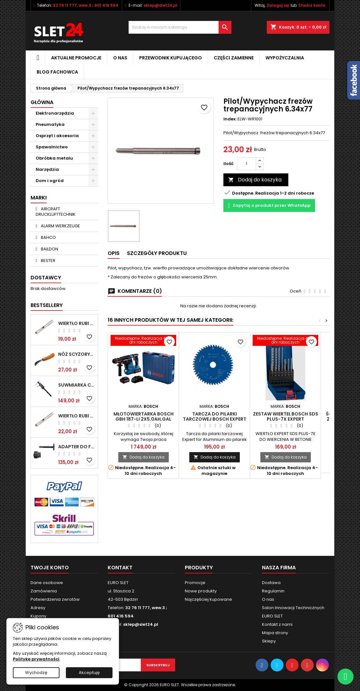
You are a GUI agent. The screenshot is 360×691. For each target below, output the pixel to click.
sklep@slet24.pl (160, 5)
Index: (230, 119)
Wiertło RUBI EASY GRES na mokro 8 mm (76, 415)
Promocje (195, 583)
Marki (39, 197)
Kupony (38, 616)
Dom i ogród (50, 181)
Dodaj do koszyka (255, 179)
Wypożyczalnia (285, 58)
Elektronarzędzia (55, 113)
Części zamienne (234, 58)
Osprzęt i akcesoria (57, 136)
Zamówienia (44, 591)
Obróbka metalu (54, 158)
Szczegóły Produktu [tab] (157, 253)
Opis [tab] (114, 253)
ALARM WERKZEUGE (60, 226)
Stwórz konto (311, 5)
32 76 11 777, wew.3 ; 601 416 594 (85, 5)
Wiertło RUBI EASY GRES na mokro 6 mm (76, 323)
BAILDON (49, 249)
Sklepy (269, 641)
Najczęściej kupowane (208, 599)
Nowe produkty (201, 591)
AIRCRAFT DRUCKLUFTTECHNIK (56, 211)
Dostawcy (46, 277)
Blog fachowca (57, 72)
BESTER (47, 261)
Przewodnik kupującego (170, 58)
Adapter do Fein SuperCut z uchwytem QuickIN (76, 446)
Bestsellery (47, 305)
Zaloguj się (278, 5)
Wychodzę (36, 672)
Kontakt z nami (277, 624)
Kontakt (120, 567)
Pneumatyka (50, 124)
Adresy (38, 608)
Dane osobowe (47, 583)
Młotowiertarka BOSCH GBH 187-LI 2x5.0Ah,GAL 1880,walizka (143, 419)
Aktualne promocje (76, 58)
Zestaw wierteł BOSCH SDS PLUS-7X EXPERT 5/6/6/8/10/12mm (285, 419)
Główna (42, 102)
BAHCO (48, 237)
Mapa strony (275, 633)
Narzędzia (47, 169)
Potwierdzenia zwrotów (55, 599)
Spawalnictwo (52, 147)
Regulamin (273, 591)
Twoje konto (50, 567)
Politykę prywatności (36, 659)
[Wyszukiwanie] (180, 27)
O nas (120, 58)
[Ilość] (246, 163)
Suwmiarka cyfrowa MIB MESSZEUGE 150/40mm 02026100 (76, 385)
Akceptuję (89, 672)
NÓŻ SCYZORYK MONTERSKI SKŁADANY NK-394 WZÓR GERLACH (76, 354)
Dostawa (271, 583)
